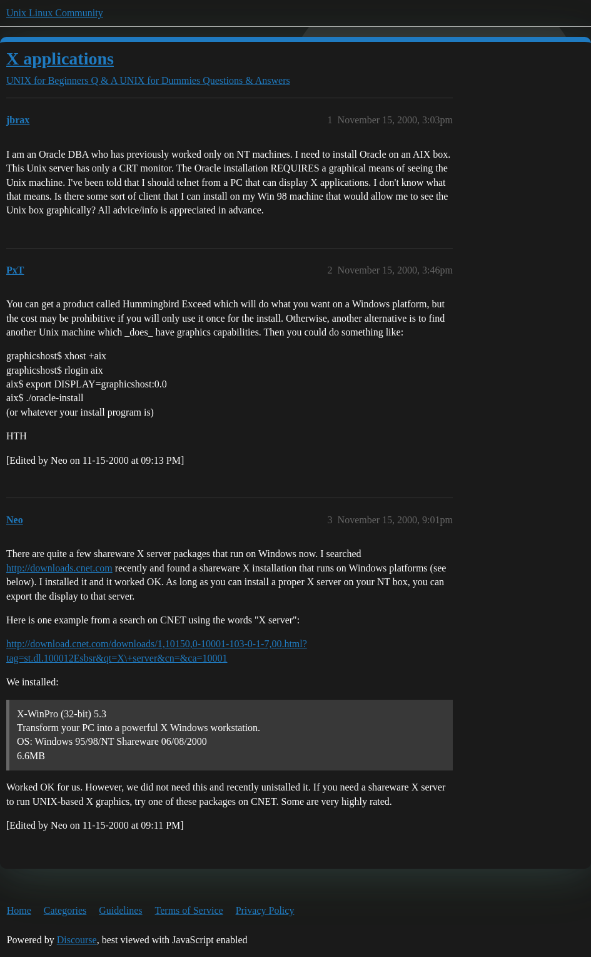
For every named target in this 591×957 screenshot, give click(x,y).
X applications (60, 58)
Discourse (77, 939)
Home (19, 910)
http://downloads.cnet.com (59, 568)
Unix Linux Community (54, 13)
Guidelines (120, 910)
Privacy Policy (265, 910)
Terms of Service (189, 910)
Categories (65, 910)
